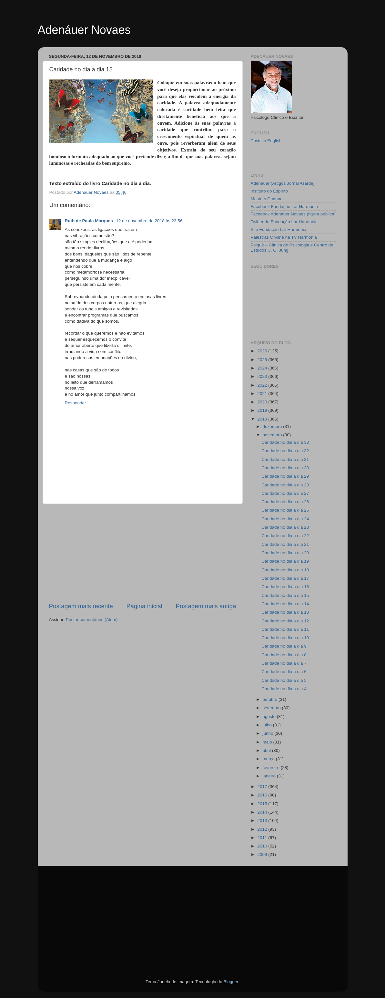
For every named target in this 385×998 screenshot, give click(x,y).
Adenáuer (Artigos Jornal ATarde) (283, 183)
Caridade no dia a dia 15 (285, 595)
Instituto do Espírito (269, 191)
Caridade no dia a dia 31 (285, 459)
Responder (75, 402)
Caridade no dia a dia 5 (284, 680)
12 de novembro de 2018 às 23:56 (149, 220)
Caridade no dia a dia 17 (285, 578)
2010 (262, 846)
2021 (262, 393)
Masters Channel (267, 198)
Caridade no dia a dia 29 (285, 476)
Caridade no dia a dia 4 (284, 688)
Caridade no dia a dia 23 (285, 527)
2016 (262, 795)
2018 (262, 419)
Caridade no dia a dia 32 (285, 450)
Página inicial (144, 606)
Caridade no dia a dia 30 (285, 467)
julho (268, 725)
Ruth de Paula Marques (89, 220)
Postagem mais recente (81, 606)
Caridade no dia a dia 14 (285, 603)
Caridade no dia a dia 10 (285, 637)
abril (267, 750)
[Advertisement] (142, 553)
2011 (262, 837)
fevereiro (272, 767)
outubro (271, 699)
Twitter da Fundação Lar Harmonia (284, 221)
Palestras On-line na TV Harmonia (284, 237)
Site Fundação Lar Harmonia (279, 229)
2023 (262, 376)
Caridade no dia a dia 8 (284, 654)
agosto (270, 716)
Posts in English (266, 140)
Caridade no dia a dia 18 (285, 569)
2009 (262, 854)
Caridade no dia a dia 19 (285, 561)
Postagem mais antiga (206, 606)
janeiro (270, 776)
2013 (262, 820)
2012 (262, 829)
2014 (262, 812)
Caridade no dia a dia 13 (285, 612)
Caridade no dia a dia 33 (285, 442)
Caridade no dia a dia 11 (285, 629)
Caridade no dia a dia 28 (285, 485)
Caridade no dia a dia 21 (285, 544)
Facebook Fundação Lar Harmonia (284, 206)
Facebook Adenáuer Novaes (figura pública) (293, 214)
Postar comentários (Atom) (92, 619)
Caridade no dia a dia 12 (285, 621)
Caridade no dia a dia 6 (284, 671)
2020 (262, 402)
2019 (262, 410)
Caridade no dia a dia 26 (285, 501)
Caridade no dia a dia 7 (284, 663)
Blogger (230, 981)
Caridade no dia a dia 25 (285, 510)
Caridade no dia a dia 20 (285, 552)
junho (269, 733)
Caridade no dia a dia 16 (285, 586)
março (269, 758)
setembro (272, 707)
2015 (262, 803)
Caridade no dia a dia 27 (285, 493)
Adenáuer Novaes (84, 29)
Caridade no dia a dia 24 (285, 518)
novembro (273, 434)
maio (268, 742)
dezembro (273, 426)
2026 (262, 350)
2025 (262, 359)
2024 (262, 368)
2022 (262, 385)
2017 (262, 786)
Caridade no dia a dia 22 (285, 535)
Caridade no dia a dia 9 (284, 646)
